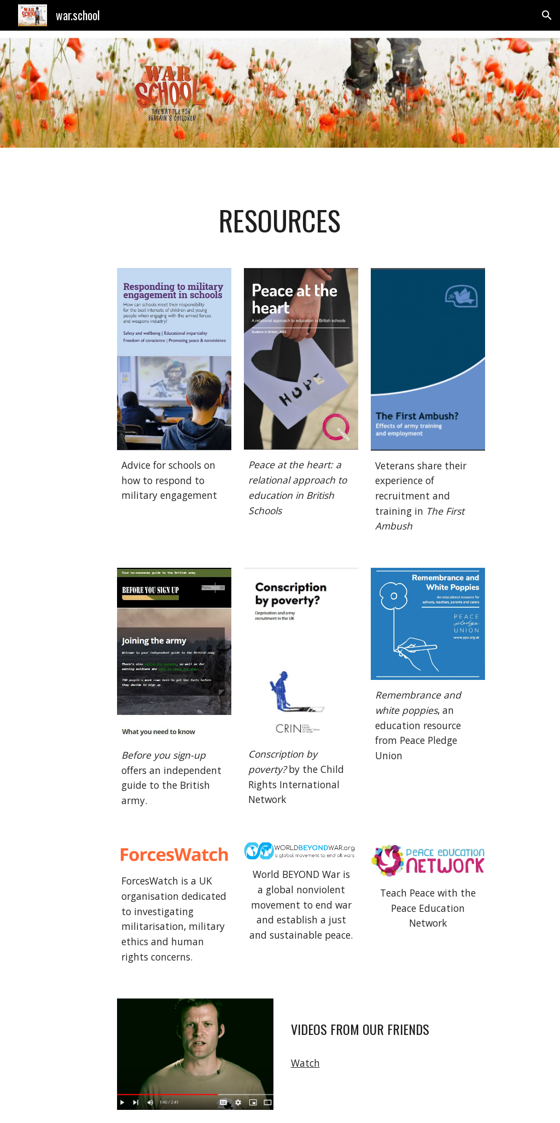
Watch (305, 1062)
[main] (279, 220)
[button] (547, 15)
